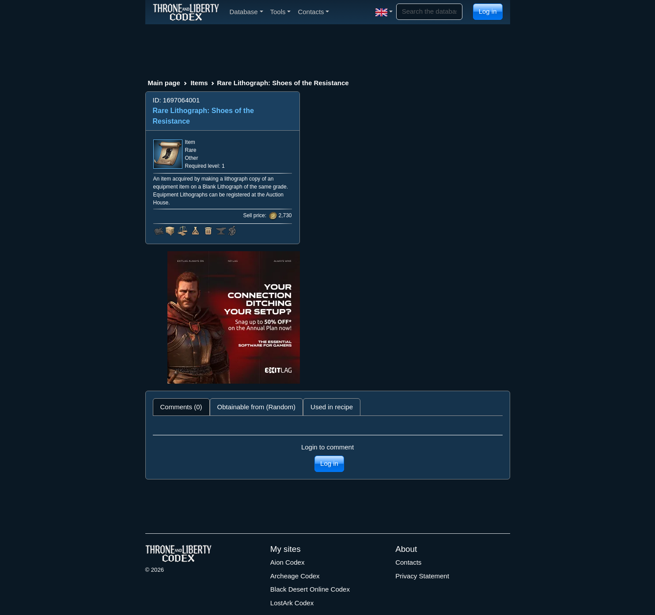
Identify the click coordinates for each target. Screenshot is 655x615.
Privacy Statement (422, 576)
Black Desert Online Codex (310, 589)
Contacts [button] (313, 11)
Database (246, 11)
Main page (164, 83)
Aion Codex (287, 562)
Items (199, 83)
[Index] (186, 12)
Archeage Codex (295, 576)
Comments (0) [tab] (181, 407)
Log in (488, 11)
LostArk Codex (292, 603)
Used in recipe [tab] (331, 407)
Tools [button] (280, 11)
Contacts (408, 562)
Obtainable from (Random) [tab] (256, 407)
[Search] (429, 12)
